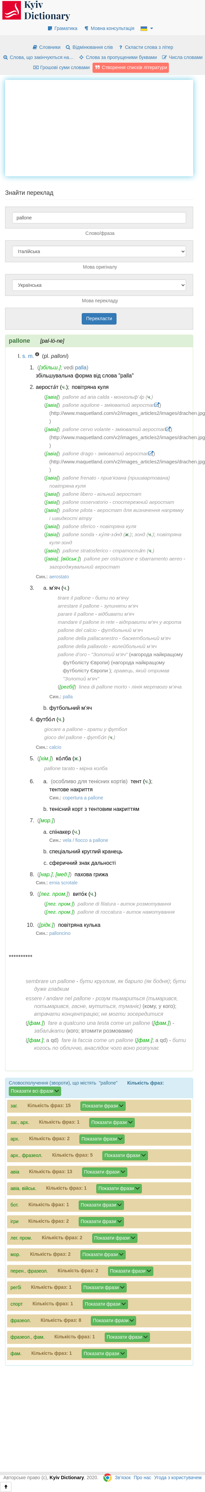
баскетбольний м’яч (146, 638)
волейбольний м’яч (134, 646)
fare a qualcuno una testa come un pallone (99, 1023)
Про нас (142, 1477)
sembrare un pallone (50, 981)
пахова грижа (91, 874)
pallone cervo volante (87, 429)
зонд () (144, 534)
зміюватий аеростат (130, 405)
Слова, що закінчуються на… (38, 57)
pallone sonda (78, 534)
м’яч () (59, 588)
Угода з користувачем (178, 1477)
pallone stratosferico (85, 550)
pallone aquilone (81, 405)
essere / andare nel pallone (58, 998)
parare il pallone (76, 614)
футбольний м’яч (122, 630)
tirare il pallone (74, 598)
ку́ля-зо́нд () (115, 534)
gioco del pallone (63, 737)
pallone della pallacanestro (88, 638)
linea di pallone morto (103, 687)
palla (80, 367)
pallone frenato (79, 478)
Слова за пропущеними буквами (117, 57)
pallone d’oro (72, 654)
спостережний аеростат (143, 502)
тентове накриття (71, 789)
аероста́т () (52, 387)
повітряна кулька (79, 925)
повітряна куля (90, 387)
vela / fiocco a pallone (85, 840)
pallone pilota (78, 510)
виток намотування (150, 912)
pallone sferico (79, 526)
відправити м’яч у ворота (150, 622)
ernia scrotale (63, 882)
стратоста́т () (133, 550)
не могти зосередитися (132, 1014)
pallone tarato (59, 768)
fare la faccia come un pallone (97, 1040)
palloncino (60, 933)
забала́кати (49, 1031)
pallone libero (78, 494)
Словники (46, 47)
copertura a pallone (83, 797)
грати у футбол (107, 729)
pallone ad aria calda (86, 397)
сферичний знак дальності (82, 863)
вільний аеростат (119, 494)
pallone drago (78, 453)
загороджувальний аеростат (84, 567)
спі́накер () (64, 832)
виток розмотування (145, 904)
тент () (141, 781)
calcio (55, 747)
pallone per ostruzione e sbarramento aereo (133, 558)
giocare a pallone (63, 729)
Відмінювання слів (89, 47)
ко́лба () (68, 758)
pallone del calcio (77, 630)
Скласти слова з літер (145, 47)
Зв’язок (123, 1477)
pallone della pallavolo (83, 646)
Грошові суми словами (61, 67)
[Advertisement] (104, 127)
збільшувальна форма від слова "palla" (85, 375)
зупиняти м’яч (121, 606)
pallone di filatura (97, 904)
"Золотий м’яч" (109, 654)
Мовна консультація (108, 28)
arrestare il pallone (78, 606)
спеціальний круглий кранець (86, 851)
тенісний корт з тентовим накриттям (94, 809)
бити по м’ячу (112, 598)
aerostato (59, 576)
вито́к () (84, 894)
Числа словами (182, 57)
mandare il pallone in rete (86, 622)
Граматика (62, 28)
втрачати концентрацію (66, 1014)
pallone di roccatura (100, 912)
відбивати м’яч (116, 614)
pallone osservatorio (85, 502)
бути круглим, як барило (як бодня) (125, 981)
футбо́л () (50, 719)
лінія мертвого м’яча (156, 687)
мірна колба (93, 768)
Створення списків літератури (130, 67)
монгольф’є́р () (133, 397)
